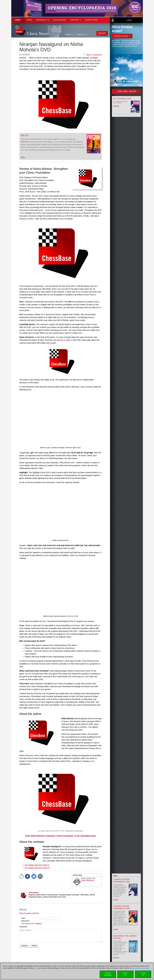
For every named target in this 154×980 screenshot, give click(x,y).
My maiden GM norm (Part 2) (37, 868)
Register (39, 923)
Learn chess (91, 20)
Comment (23, 927)
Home (29, 20)
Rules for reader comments (29, 913)
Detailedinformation (108, 974)
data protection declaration (140, 968)
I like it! (88, 55)
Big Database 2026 (122, 99)
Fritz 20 (24, 135)
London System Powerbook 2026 (121, 907)
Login (129, 20)
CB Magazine (59, 20)
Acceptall (143, 974)
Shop (17, 20)
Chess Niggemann (87, 880)
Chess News (38, 33)
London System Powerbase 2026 (121, 880)
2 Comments (97, 55)
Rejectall (125, 974)
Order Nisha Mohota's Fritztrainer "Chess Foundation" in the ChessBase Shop (60, 836)
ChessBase (34, 892)
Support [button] (75, 20)
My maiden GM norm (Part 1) (37, 865)
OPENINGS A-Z (42, 20)
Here (36, 968)
